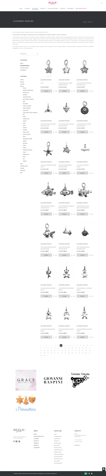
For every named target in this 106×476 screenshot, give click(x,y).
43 (79, 350)
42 (75, 350)
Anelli (21, 163)
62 (40, 355)
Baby (24, 101)
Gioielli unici (56, 440)
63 (44, 355)
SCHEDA (46, 91)
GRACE (21, 63)
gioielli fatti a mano (58, 449)
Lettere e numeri (26, 134)
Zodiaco (25, 161)
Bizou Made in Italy (58, 458)
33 (44, 350)
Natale (24, 145)
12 (77, 345)
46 (89, 350)
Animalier (25, 94)
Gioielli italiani (57, 438)
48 (44, 353)
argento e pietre (57, 452)
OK (85, 473)
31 (89, 348)
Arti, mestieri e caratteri (28, 99)
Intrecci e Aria (26, 132)
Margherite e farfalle (27, 138)
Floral (24, 125)
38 (61, 350)
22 (58, 348)
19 (47, 348)
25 (68, 348)
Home (84, 21)
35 (51, 350)
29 (82, 348)
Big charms (25, 103)
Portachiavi (22, 170)
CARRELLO (36, 443)
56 (72, 353)
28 (79, 348)
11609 (42, 83)
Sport (24, 156)
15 (87, 345)
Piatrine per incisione (27, 149)
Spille (21, 172)
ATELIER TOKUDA (24, 67)
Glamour (25, 127)
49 (47, 353)
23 (61, 348)
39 (65, 350)
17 (40, 348)
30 (86, 348)
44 (82, 350)
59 (82, 353)
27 (75, 348)
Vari (24, 158)
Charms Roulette (27, 108)
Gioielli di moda (57, 443)
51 (54, 353)
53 (61, 353)
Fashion (24, 120)
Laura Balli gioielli (58, 463)
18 (44, 348)
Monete (24, 141)
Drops (24, 116)
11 (73, 345)
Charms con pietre (27, 105)
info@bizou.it (77, 445)
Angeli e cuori (26, 92)
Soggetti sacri (26, 154)
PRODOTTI (43, 8)
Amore (24, 88)
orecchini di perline (58, 456)
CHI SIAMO (36, 438)
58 (79, 353)
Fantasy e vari (26, 118)
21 (54, 348)
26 (72, 348)
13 (80, 345)
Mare (24, 136)
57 (75, 353)
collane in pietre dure (58, 454)
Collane (21, 79)
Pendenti (22, 168)
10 (70, 345)
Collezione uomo (24, 166)
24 (65, 348)
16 (90, 345)
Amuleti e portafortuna (28, 90)
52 (58, 353)
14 (84, 345)
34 (47, 350)
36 (54, 350)
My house (25, 143)
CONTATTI (36, 440)
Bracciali (22, 81)
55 (68, 353)
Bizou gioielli (57, 445)
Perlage (24, 147)
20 (51, 348)
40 (68, 350)
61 (89, 353)
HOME (35, 434)
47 (40, 353)
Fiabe (24, 123)
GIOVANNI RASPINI (24, 65)
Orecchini (22, 84)
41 (72, 350)
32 (40, 350)
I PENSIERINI (23, 70)
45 (86, 350)
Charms (22, 86)
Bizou (55, 434)
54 (65, 353)
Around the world (27, 96)
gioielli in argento (58, 447)
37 (58, 350)
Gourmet (25, 129)
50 (51, 353)
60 (86, 353)
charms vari (25, 110)
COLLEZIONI (35, 8)
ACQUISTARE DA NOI (39, 436)
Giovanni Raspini (57, 436)
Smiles (24, 152)
